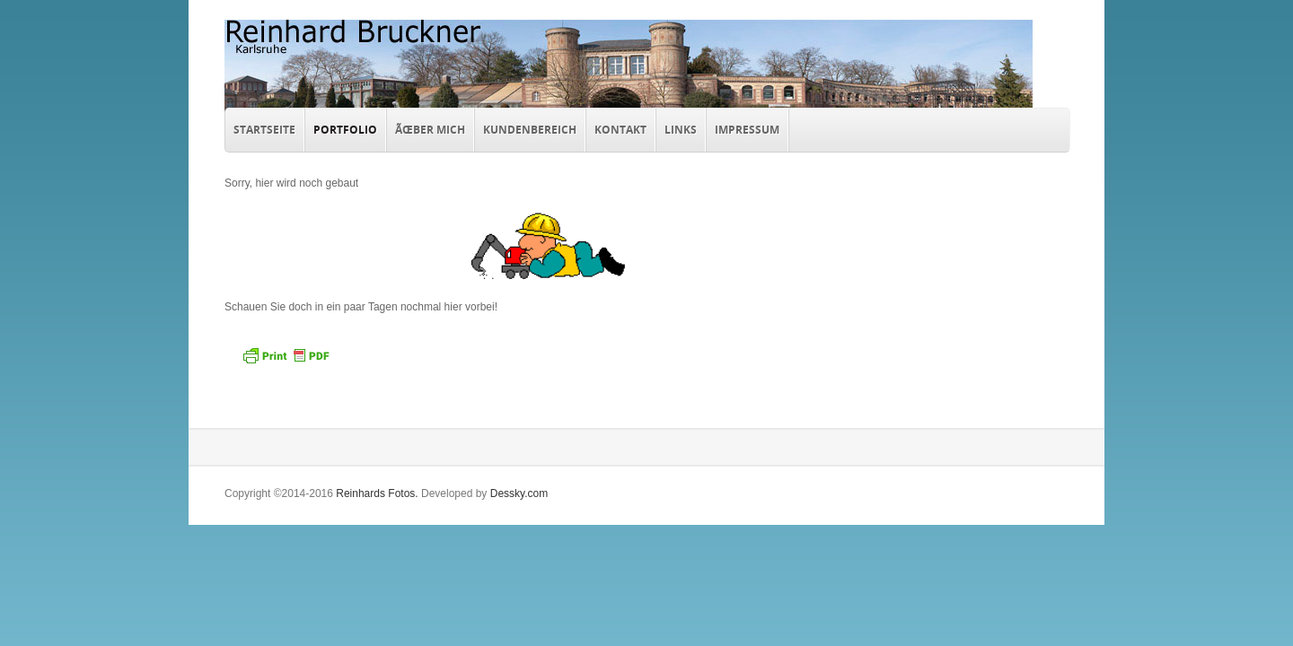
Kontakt (620, 129)
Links (680, 129)
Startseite (264, 129)
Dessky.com (519, 493)
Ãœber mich (430, 129)
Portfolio (341, 127)
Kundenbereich (529, 129)
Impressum (747, 129)
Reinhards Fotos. (377, 493)
